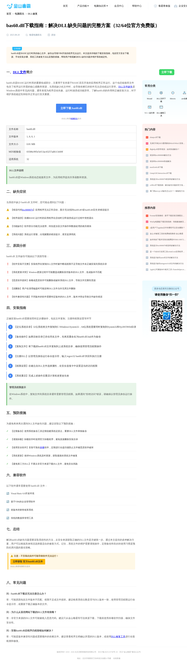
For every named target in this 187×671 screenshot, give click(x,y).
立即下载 (166, 72)
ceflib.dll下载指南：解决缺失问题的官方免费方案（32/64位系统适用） (168, 185)
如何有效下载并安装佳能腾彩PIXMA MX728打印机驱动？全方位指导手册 (168, 240)
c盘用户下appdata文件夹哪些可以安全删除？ (167, 228)
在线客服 (116, 658)
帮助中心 (137, 6)
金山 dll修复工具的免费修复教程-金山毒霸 (166, 234)
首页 (65, 6)
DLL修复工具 (118, 636)
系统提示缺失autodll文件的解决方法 (164, 258)
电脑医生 (19, 14)
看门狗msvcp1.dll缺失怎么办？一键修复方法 (167, 191)
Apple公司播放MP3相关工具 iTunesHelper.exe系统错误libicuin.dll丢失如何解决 (168, 269)
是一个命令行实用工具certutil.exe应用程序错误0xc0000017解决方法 (168, 252)
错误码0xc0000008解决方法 (160, 155)
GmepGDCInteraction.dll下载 (161, 173)
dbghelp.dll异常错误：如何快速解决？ (164, 149)
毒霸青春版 (162, 6)
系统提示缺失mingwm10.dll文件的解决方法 (167, 264)
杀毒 (42, 447)
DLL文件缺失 (125, 86)
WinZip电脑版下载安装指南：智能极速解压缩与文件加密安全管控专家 (168, 222)
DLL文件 (19, 72)
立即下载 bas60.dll (71, 108)
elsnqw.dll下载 (155, 137)
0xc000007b (27, 210)
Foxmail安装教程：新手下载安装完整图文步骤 (168, 216)
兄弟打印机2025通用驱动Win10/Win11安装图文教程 (168, 143)
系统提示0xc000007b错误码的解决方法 (165, 179)
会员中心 (119, 6)
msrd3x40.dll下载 (156, 167)
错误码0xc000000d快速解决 (160, 161)
